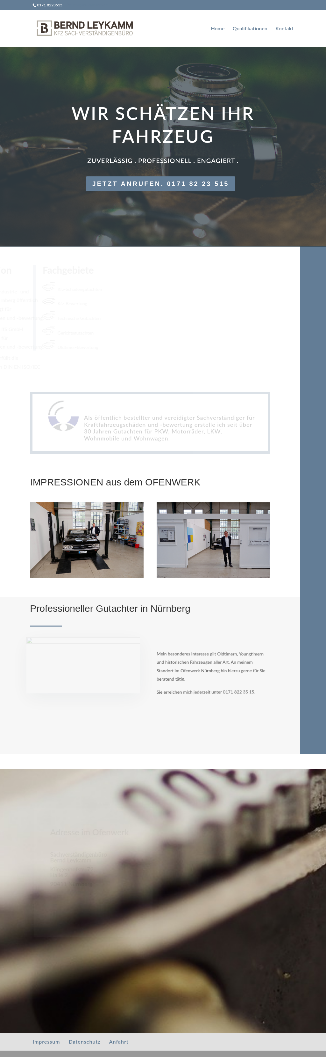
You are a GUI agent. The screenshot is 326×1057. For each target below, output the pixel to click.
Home (217, 28)
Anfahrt (119, 1042)
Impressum (46, 1042)
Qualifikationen (250, 28)
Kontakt (284, 28)
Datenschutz (85, 1042)
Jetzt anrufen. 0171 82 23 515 (160, 183)
